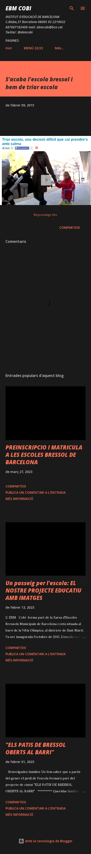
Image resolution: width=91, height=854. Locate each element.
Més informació (19, 498)
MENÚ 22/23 (33, 48)
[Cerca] (71, 8)
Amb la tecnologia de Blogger (45, 841)
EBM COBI (18, 8)
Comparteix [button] (69, 227)
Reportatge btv (45, 215)
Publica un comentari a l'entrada (36, 492)
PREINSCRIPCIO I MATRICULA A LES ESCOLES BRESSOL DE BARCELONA (44, 454)
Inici (9, 48)
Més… (59, 48)
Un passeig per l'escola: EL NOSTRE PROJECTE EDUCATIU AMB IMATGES (43, 590)
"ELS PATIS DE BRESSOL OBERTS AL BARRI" (36, 748)
